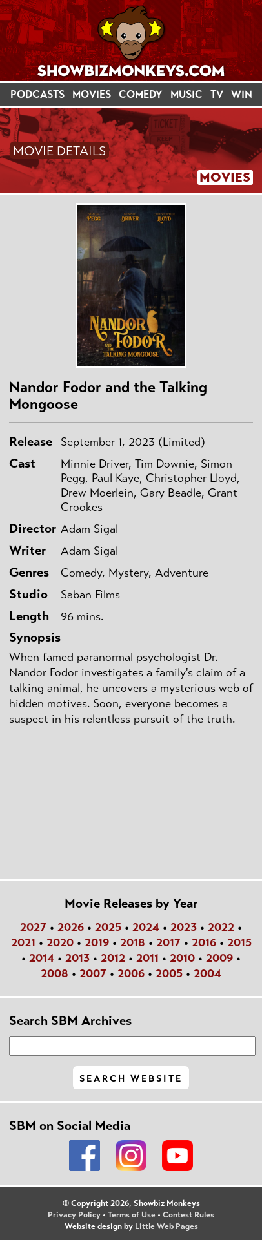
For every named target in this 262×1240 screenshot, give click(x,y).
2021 (23, 942)
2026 (70, 927)
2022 (221, 927)
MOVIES (91, 94)
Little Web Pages (166, 1226)
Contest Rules (188, 1215)
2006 (131, 973)
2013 (77, 958)
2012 (113, 958)
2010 (182, 958)
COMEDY (141, 94)
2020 (60, 942)
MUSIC (186, 94)
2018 (132, 942)
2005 (169, 973)
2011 (147, 958)
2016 (204, 942)
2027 (33, 927)
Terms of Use (132, 1215)
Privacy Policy (74, 1215)
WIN (241, 94)
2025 (108, 927)
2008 (54, 973)
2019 (97, 942)
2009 (219, 958)
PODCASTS (37, 94)
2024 (145, 927)
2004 (207, 973)
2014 (41, 958)
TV (216, 94)
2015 (239, 942)
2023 (183, 927)
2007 (92, 973)
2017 (168, 942)
